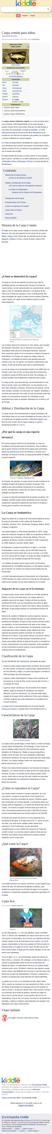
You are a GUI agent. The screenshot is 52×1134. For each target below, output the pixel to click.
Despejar (44, 9)
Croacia (37, 161)
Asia (10, 372)
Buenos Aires (14, 880)
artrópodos (30, 500)
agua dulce (44, 121)
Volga (20, 671)
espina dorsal (16, 768)
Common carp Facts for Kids (27, 1018)
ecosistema (30, 446)
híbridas (37, 709)
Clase (4, 88)
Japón (45, 148)
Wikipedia (32, 1124)
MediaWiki (18, 1126)
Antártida (34, 130)
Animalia (15, 82)
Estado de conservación (16, 68)
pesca (9, 158)
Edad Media (6, 356)
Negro (4, 236)
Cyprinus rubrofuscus (19, 693)
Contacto (22, 1131)
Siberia (12, 239)
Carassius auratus (9, 709)
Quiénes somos (27, 1129)
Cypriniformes (17, 91)
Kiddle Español (7, 1129)
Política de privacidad (9, 1131)
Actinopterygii (17, 88)
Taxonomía (16, 79)
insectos (45, 889)
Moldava (20, 478)
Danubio (12, 671)
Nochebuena (6, 164)
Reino (4, 82)
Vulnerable (12, 76)
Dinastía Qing (7, 947)
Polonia (30, 161)
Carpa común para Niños (11, 1098)
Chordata (15, 85)
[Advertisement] (26, 24)
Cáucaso (21, 669)
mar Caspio (35, 941)
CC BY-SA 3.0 (36, 1120)
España (7, 481)
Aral (15, 236)
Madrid (22, 740)
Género (5, 96)
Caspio (10, 236)
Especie (5, 99)
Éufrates (13, 388)
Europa (20, 156)
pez (36, 121)
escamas (36, 768)
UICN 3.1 (19, 76)
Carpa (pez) (35, 39)
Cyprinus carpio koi (17, 905)
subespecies (25, 661)
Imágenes (25, 15)
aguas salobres (29, 422)
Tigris (7, 388)
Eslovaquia (22, 161)
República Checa (10, 161)
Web (18, 15)
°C (24, 425)
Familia (4, 94)
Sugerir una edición (25, 1106)
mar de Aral (19, 941)
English (32, 15)
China (6, 143)
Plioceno (5, 233)
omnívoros (30, 884)
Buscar (48, 9)
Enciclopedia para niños (9, 36)
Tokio (42, 984)
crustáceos (6, 892)
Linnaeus (15, 102)
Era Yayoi (29, 947)
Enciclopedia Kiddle (39, 1085)
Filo (3, 85)
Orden (4, 91)
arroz (32, 965)
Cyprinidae (16, 94)
